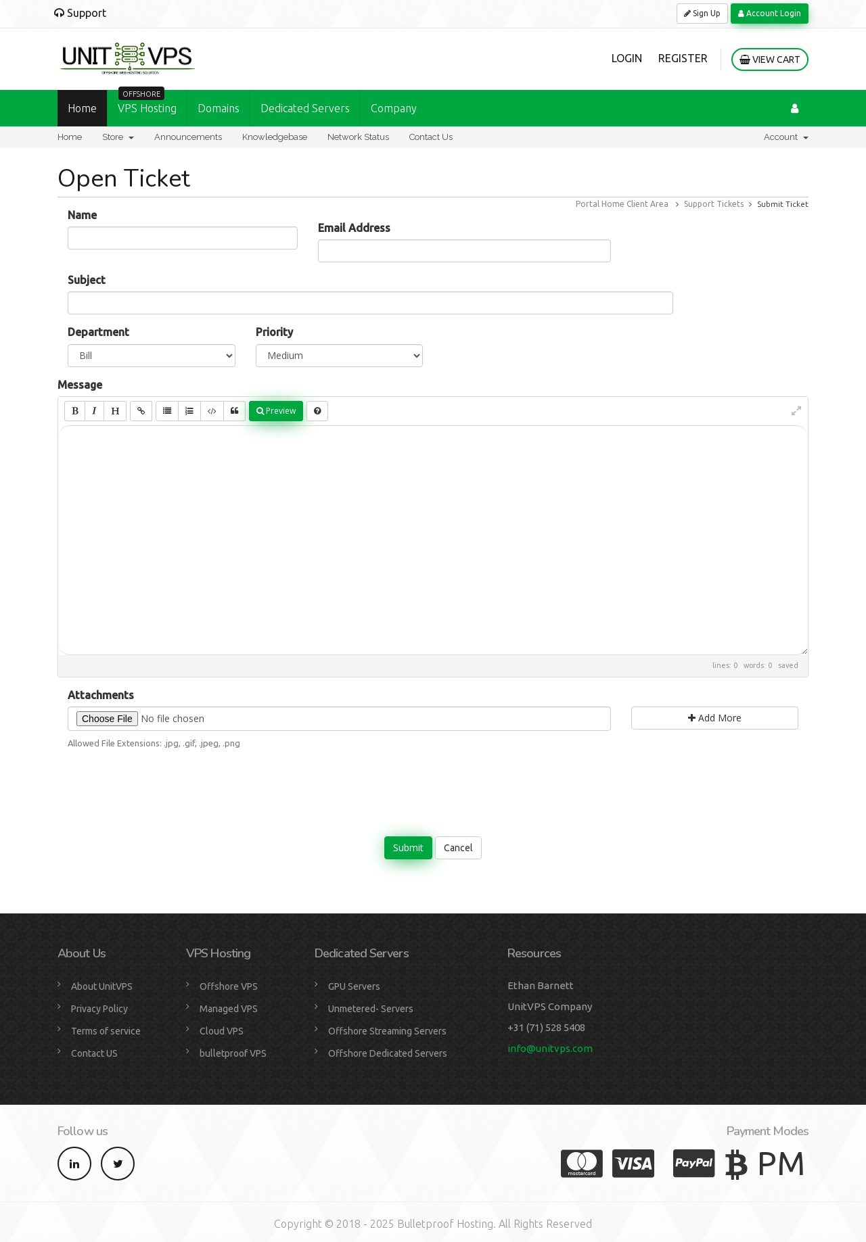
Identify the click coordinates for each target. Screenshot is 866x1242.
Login (627, 58)
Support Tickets (714, 203)
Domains (219, 108)
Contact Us (431, 137)
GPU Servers (354, 986)
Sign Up (702, 13)
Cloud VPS (222, 1031)
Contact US (94, 1053)
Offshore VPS (229, 986)
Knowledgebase (274, 137)
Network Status (358, 137)
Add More (715, 717)
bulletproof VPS (233, 1053)
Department (98, 332)
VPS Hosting (147, 102)
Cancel (458, 847)
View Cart (769, 59)
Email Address (354, 228)
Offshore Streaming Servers (387, 1031)
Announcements (188, 137)
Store (118, 137)
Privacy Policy (99, 1008)
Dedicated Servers (305, 108)
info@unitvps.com (550, 1048)
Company (394, 108)
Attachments (101, 695)
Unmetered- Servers (370, 1008)
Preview (276, 410)
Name (82, 215)
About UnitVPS (102, 986)
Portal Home (600, 203)
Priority (274, 332)
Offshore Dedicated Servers (387, 1053)
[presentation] (433, 786)
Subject (87, 280)
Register (683, 58)
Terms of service (106, 1031)
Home (82, 108)
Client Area (647, 203)
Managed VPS (229, 1008)
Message (80, 385)
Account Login (769, 13)
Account (786, 137)
